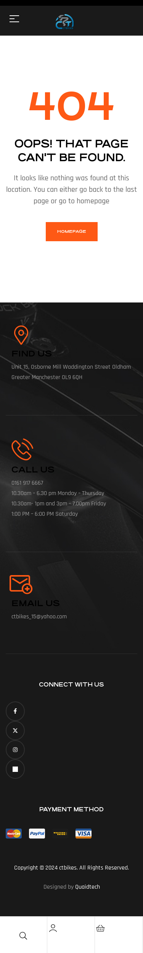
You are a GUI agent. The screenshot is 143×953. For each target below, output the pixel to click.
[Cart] (100, 928)
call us (33, 469)
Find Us (31, 353)
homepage (71, 231)
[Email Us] (21, 584)
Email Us (35, 603)
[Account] (53, 928)
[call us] (22, 449)
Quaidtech (87, 887)
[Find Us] (21, 335)
